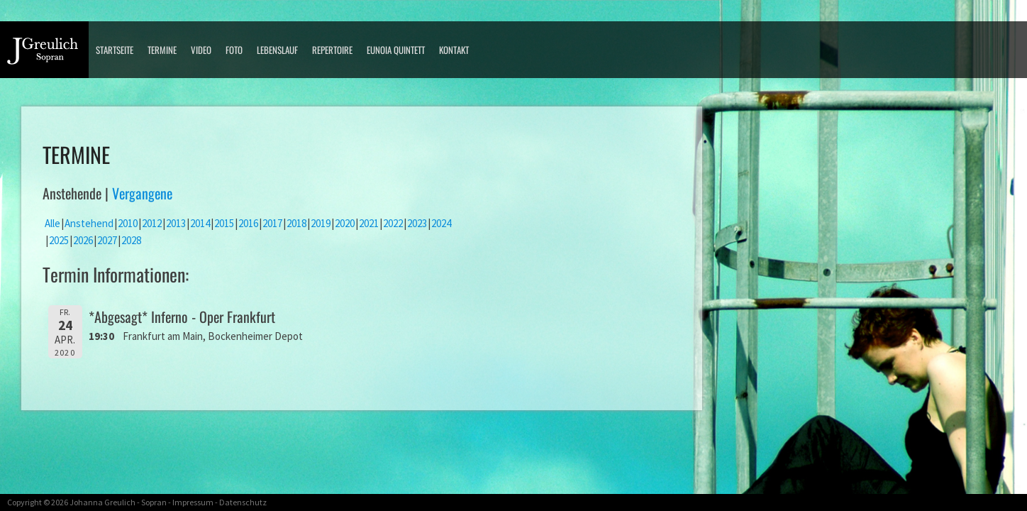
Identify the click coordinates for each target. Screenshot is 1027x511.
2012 (152, 223)
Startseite (114, 50)
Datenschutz (243, 502)
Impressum (192, 502)
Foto (234, 50)
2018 (296, 223)
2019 (321, 223)
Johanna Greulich (102, 502)
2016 (248, 223)
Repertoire (332, 50)
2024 (441, 223)
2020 (345, 223)
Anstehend (89, 223)
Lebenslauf (277, 50)
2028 (131, 240)
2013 (176, 223)
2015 (224, 223)
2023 (417, 223)
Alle (52, 223)
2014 (200, 223)
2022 (393, 223)
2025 (59, 240)
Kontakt (454, 50)
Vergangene (142, 193)
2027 (107, 240)
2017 (272, 223)
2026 (83, 240)
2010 (128, 223)
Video (201, 50)
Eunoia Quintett (396, 50)
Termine (162, 50)
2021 (369, 223)
